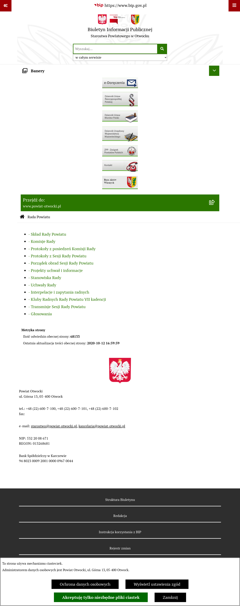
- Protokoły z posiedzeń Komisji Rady (62, 248)
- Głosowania (40, 314)
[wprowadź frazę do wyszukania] (115, 49)
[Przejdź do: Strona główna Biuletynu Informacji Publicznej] (22, 217)
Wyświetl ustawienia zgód (157, 584)
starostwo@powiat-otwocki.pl (54, 426)
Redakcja (120, 516)
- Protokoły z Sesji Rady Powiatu (57, 256)
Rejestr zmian (120, 548)
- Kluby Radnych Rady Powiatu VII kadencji (67, 299)
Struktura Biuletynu (120, 499)
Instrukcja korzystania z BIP (120, 532)
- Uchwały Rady (42, 285)
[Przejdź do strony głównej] (120, 27)
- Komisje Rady (41, 241)
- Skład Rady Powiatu (47, 234)
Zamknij (170, 597)
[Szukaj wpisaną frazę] (162, 49)
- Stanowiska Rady (44, 277)
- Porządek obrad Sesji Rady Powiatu (60, 263)
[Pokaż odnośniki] (5, 5)
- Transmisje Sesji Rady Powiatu (57, 306)
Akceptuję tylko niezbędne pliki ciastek (101, 597)
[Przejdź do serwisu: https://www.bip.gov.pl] (120, 5)
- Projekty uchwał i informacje (55, 270)
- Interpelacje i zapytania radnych (58, 292)
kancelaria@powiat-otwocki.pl (102, 426)
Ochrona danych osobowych (85, 584)
